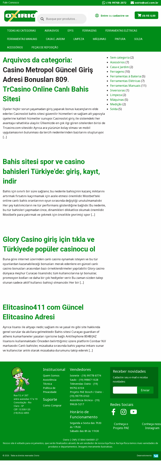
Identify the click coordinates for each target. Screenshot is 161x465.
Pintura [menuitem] (120, 39)
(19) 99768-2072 (116, 2)
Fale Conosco (11, 2)
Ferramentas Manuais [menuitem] (22, 39)
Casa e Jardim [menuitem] (55, 39)
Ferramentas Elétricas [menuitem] (121, 30)
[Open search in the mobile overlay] (59, 19)
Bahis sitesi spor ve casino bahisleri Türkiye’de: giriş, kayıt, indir (51, 171)
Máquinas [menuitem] (99, 39)
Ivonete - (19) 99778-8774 (85, 375)
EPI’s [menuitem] (71, 30)
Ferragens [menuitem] (89, 30)
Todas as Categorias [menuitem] (21, 30)
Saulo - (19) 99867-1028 (84, 379)
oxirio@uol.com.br (146, 2)
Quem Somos (51, 375)
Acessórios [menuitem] (15, 47)
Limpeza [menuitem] (79, 39)
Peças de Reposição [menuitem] (45, 47)
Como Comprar (52, 405)
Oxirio (21, 15)
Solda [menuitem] (138, 39)
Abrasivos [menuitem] (52, 30)
